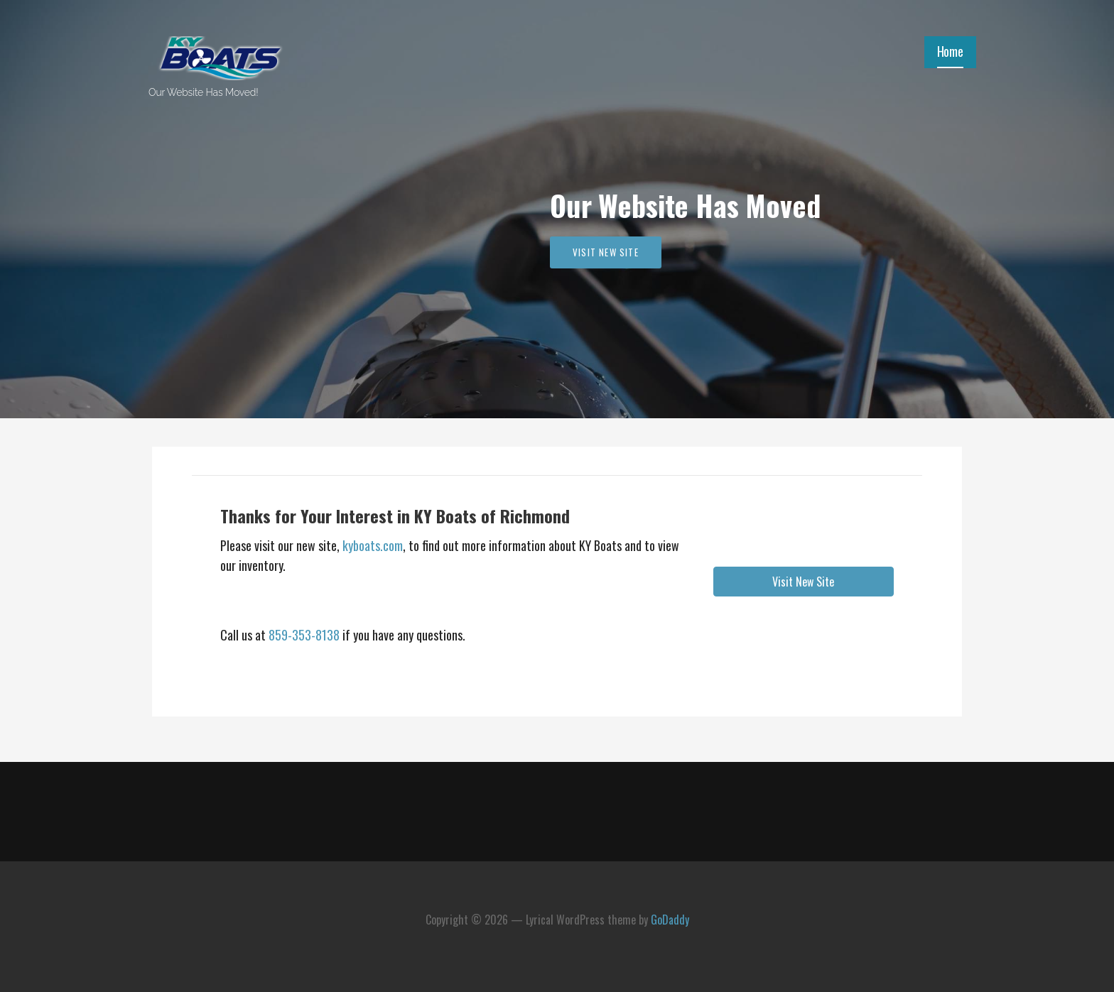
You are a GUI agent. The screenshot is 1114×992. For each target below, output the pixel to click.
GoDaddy (670, 919)
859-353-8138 (304, 635)
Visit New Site (606, 252)
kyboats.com (371, 545)
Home (950, 51)
